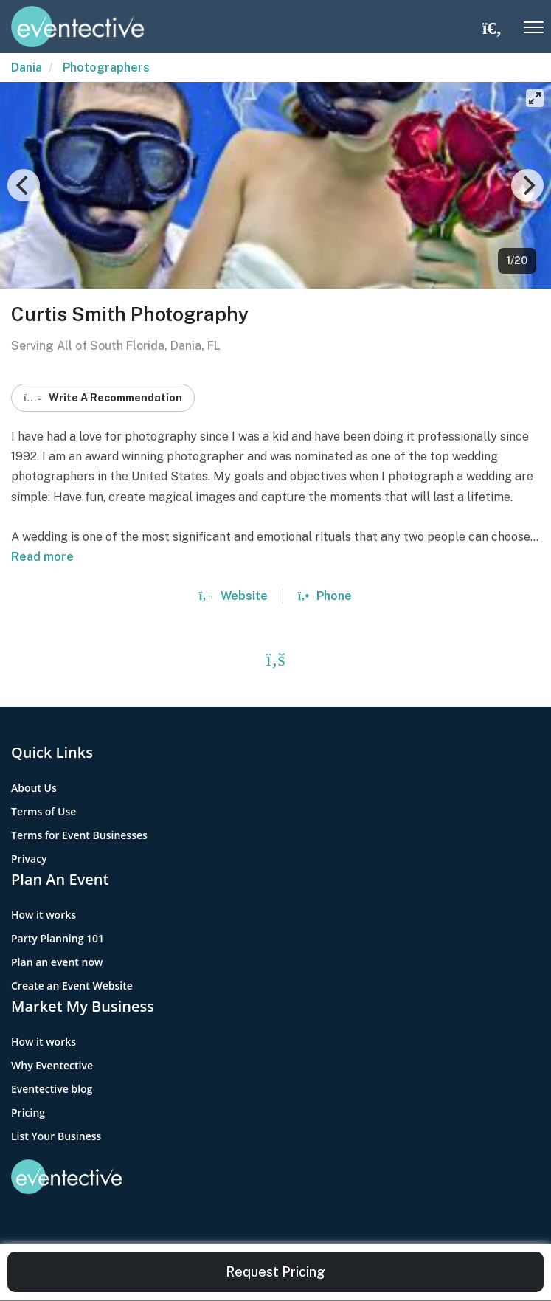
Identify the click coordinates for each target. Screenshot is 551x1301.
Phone (325, 596)
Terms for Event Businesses (79, 835)
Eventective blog (51, 1089)
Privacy (29, 859)
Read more (42, 557)
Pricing (28, 1112)
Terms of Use (43, 811)
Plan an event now (57, 962)
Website (233, 596)
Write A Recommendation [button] (103, 398)
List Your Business (56, 1136)
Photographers (106, 68)
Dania (26, 68)
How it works (43, 915)
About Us (34, 788)
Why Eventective (52, 1065)
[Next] (527, 185)
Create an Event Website (72, 986)
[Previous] (23, 185)
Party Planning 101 (57, 938)
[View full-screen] (535, 98)
